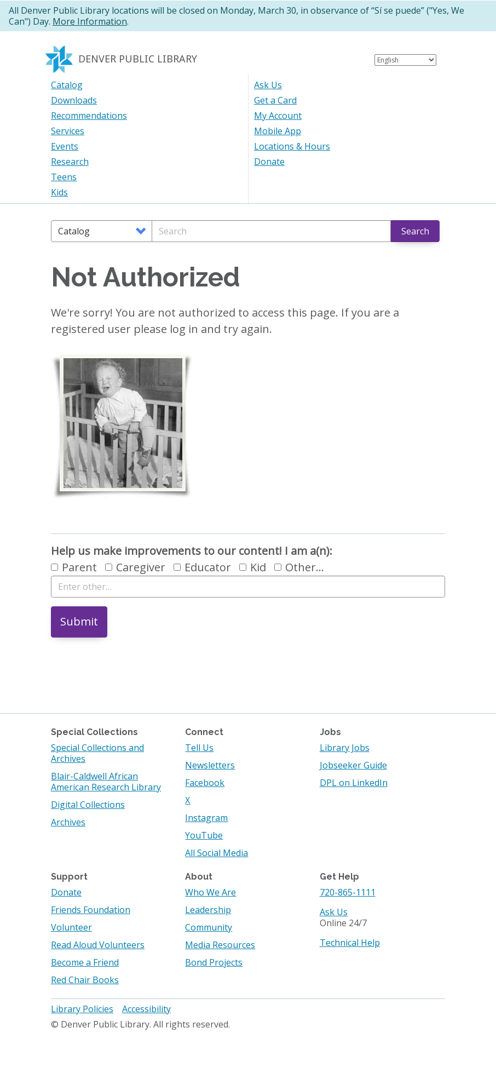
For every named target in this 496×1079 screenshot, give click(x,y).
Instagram (206, 818)
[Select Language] (405, 60)
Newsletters (210, 765)
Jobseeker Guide (353, 765)
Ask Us (268, 84)
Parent (74, 567)
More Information (90, 21)
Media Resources (220, 945)
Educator (202, 567)
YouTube (204, 835)
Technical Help (350, 943)
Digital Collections (88, 805)
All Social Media (216, 853)
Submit (79, 621)
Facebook (204, 783)
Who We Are (210, 892)
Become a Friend (85, 962)
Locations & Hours (292, 146)
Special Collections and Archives (97, 753)
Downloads (74, 100)
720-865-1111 (348, 892)
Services (67, 130)
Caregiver (135, 567)
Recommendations (89, 115)
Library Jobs (345, 748)
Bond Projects (214, 962)
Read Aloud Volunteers (98, 945)
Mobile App (277, 130)
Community (208, 927)
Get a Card (275, 100)
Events (64, 146)
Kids (59, 192)
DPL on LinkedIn (354, 783)
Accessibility (146, 1009)
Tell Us (199, 748)
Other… (299, 567)
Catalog (67, 84)
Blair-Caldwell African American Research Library (106, 781)
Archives (68, 822)
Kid (252, 567)
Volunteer (71, 927)
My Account (278, 115)
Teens (64, 176)
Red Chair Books (85, 980)
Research (70, 161)
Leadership (208, 910)
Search (415, 231)
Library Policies (82, 1009)
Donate (269, 161)
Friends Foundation (90, 910)
